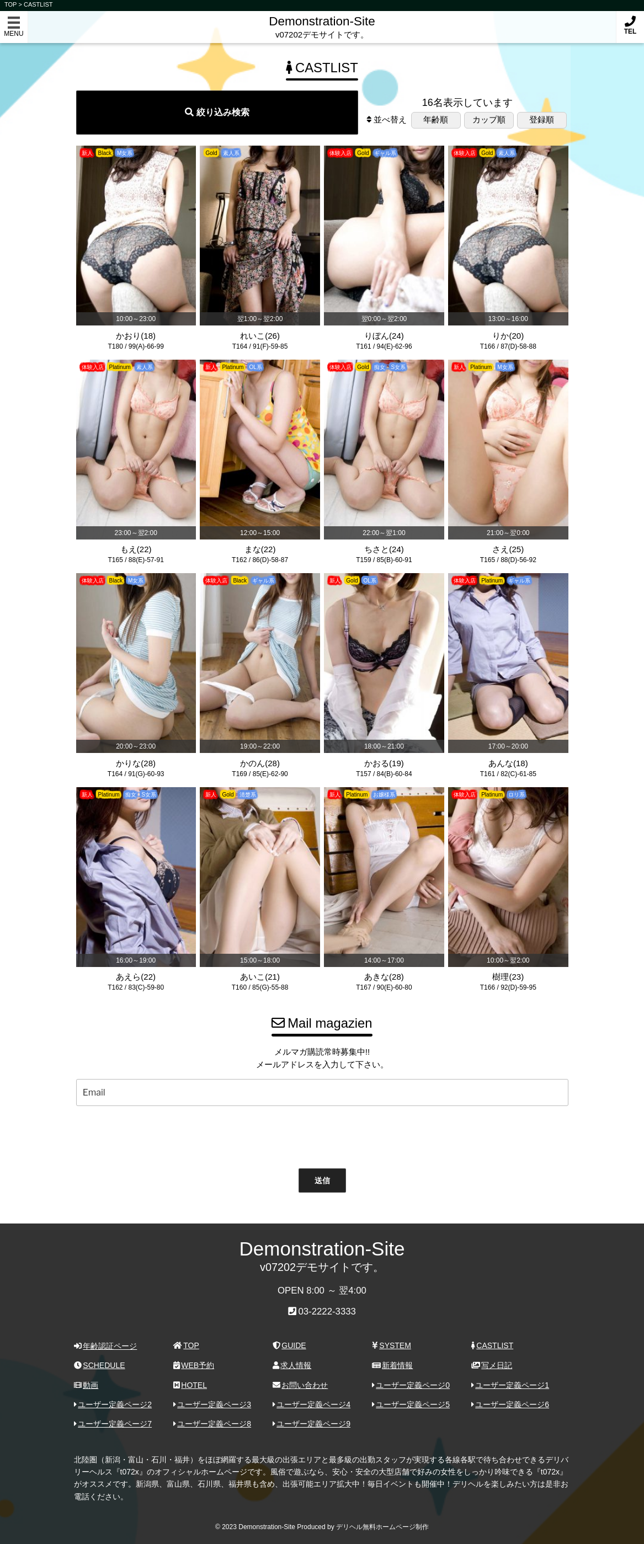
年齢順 (435, 119)
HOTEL (190, 1385)
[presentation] (311, 1134)
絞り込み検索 (217, 112)
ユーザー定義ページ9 (312, 1423)
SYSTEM (391, 1345)
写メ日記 (492, 1365)
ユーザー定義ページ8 (212, 1423)
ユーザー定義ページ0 (411, 1385)
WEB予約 (194, 1365)
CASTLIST (38, 4)
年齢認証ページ (105, 1346)
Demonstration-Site (322, 21)
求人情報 (292, 1365)
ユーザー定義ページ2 (113, 1404)
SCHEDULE (99, 1365)
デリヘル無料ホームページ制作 (382, 1527)
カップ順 (488, 119)
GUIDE (289, 1345)
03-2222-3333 (327, 1311)
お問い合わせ (300, 1385)
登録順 (541, 119)
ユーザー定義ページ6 (510, 1404)
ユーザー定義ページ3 (212, 1404)
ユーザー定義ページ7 (113, 1423)
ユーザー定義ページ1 (510, 1385)
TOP (186, 1345)
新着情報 (392, 1365)
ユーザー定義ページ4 (312, 1404)
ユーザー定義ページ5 (411, 1404)
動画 (86, 1385)
